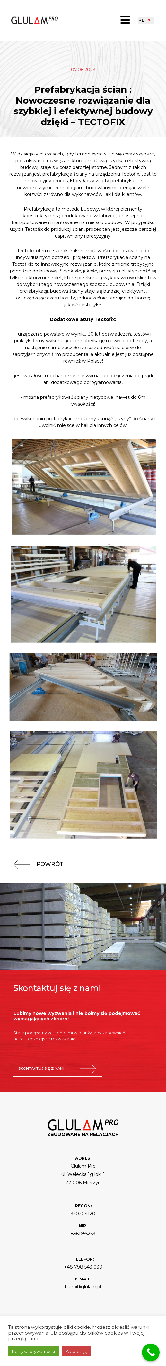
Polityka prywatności (33, 1351)
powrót (36, 864)
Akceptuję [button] (76, 1351)
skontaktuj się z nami (57, 1069)
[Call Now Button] (151, 1352)
